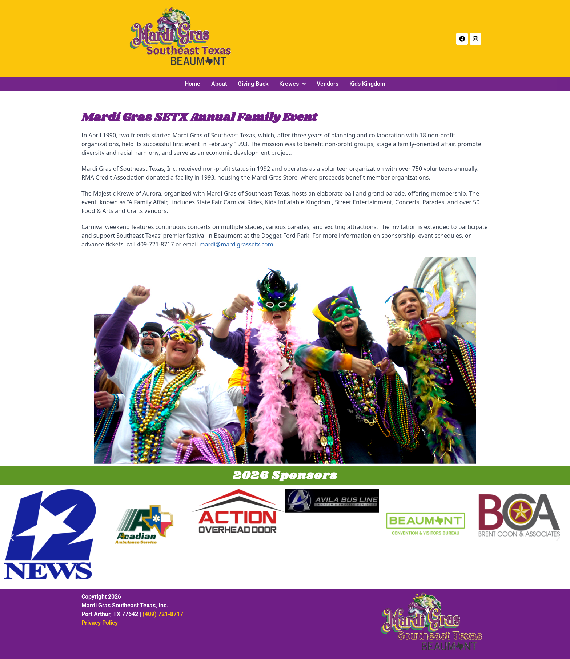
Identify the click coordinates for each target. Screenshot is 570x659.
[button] (292, 84)
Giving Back (253, 84)
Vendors (327, 84)
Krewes (292, 84)
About (219, 84)
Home (192, 84)
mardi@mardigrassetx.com (236, 244)
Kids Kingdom (367, 84)
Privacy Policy (99, 622)
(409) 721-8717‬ (162, 614)
